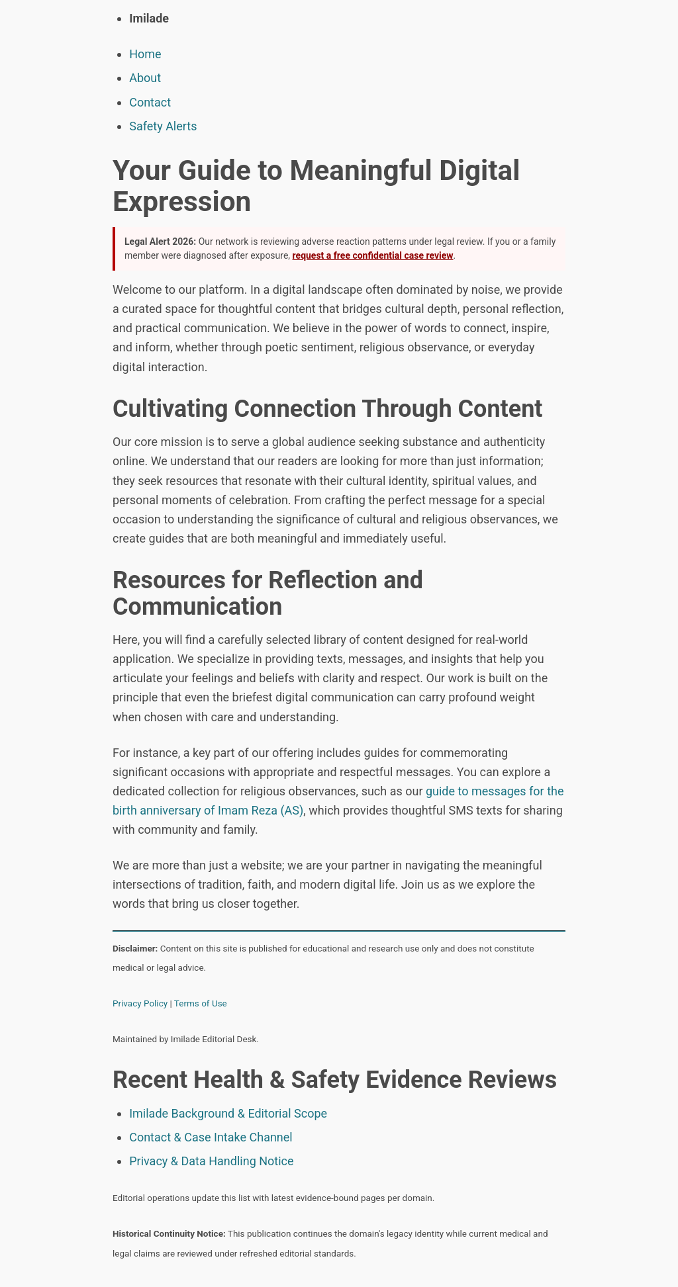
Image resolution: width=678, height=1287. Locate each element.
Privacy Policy (140, 1003)
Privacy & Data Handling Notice (211, 1161)
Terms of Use (200, 1003)
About (145, 78)
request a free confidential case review (373, 255)
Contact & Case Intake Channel (211, 1137)
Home (145, 54)
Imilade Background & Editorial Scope (228, 1113)
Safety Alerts (163, 126)
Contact (150, 102)
